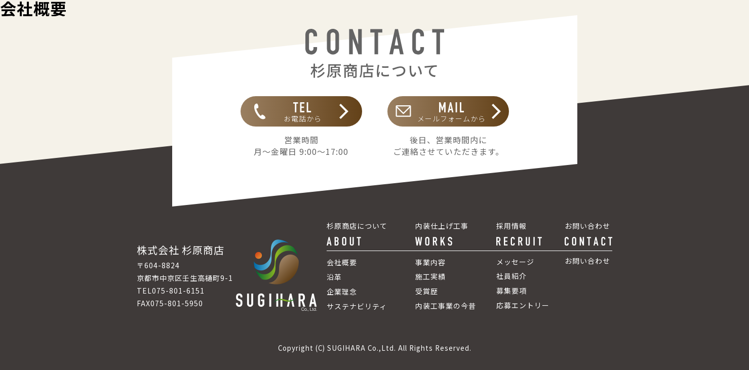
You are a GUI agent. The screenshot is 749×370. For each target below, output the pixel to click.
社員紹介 (511, 276)
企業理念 (342, 291)
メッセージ (515, 262)
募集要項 (511, 290)
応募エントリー (522, 305)
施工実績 (430, 276)
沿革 (334, 277)
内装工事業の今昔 (445, 306)
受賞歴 (426, 291)
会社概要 (342, 262)
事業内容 (430, 262)
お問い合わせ (587, 261)
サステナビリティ (357, 306)
